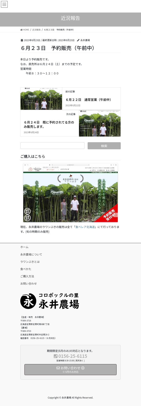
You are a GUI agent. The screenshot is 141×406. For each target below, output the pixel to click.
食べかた (25, 269)
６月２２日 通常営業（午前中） (89, 99)
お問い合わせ (28, 283)
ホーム (24, 247)
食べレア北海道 (85, 227)
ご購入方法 (27, 276)
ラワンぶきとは (30, 262)
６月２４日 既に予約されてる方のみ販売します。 (49, 124)
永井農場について (31, 254)
